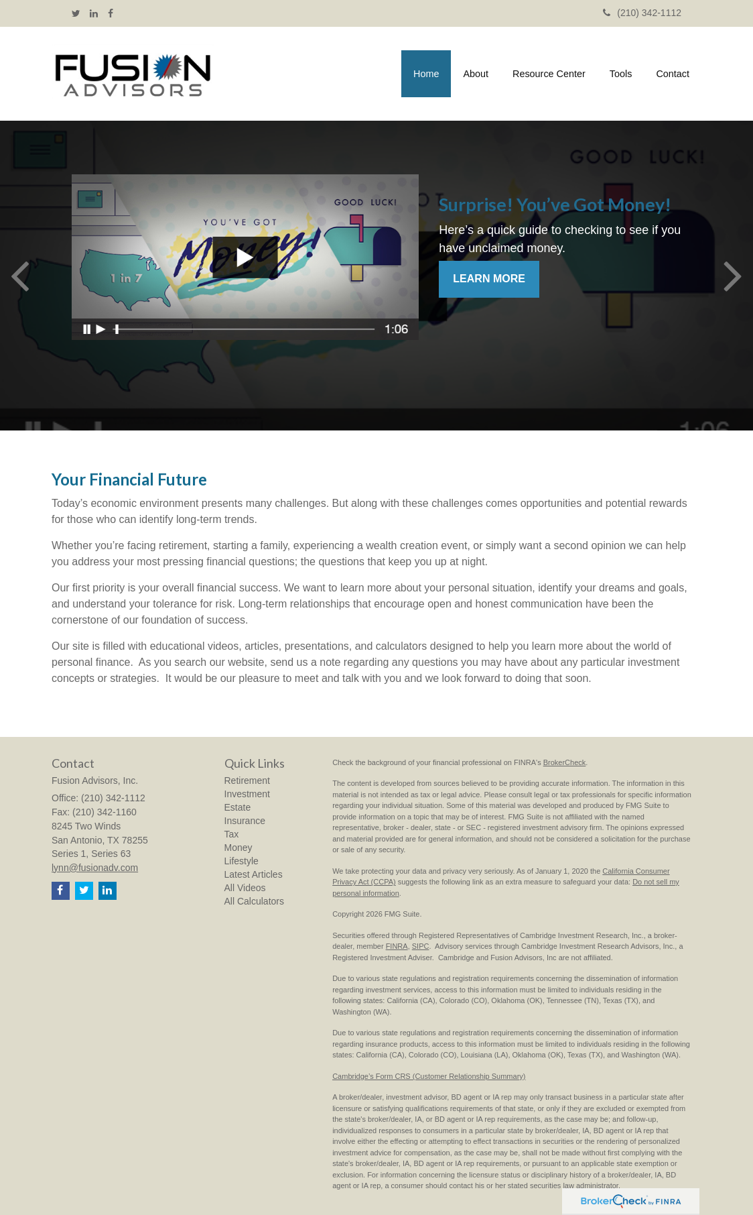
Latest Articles (253, 874)
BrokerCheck (564, 762)
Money (238, 847)
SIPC (420, 946)
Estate (237, 807)
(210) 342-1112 (642, 12)
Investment (247, 794)
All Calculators (254, 901)
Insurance (244, 820)
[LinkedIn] (94, 13)
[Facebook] (110, 13)
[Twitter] (76, 13)
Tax (231, 834)
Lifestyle (241, 861)
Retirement (247, 780)
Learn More (489, 278)
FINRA (397, 946)
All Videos (245, 887)
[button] (475, 73)
